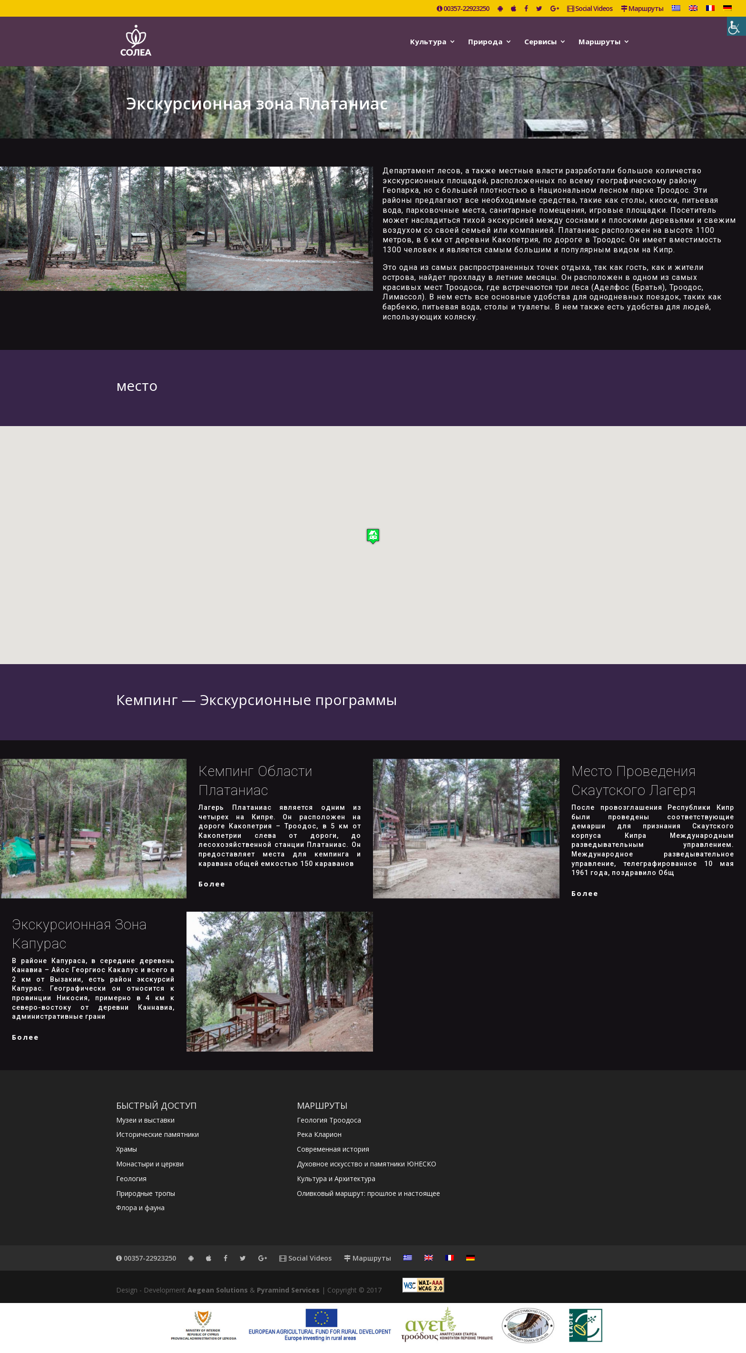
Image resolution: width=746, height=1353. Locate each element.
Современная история (333, 1149)
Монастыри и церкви (150, 1163)
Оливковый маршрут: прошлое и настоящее (368, 1193)
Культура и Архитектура (336, 1178)
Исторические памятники (157, 1134)
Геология (131, 1178)
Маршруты (642, 9)
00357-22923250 (463, 9)
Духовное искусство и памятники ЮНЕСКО (366, 1163)
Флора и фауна (140, 1207)
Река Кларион (319, 1134)
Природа (485, 42)
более (212, 883)
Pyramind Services (288, 1289)
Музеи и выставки (145, 1119)
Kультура (428, 42)
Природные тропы (145, 1193)
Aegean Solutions (217, 1289)
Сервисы (540, 42)
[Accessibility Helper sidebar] (736, 26)
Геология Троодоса (329, 1119)
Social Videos (589, 9)
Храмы (126, 1149)
